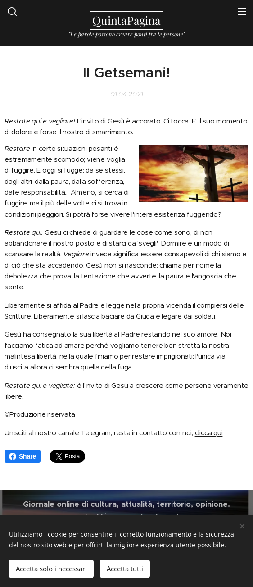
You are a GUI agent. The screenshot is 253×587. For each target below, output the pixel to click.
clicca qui (209, 432)
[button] (12, 11)
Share (22, 456)
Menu (242, 11)
